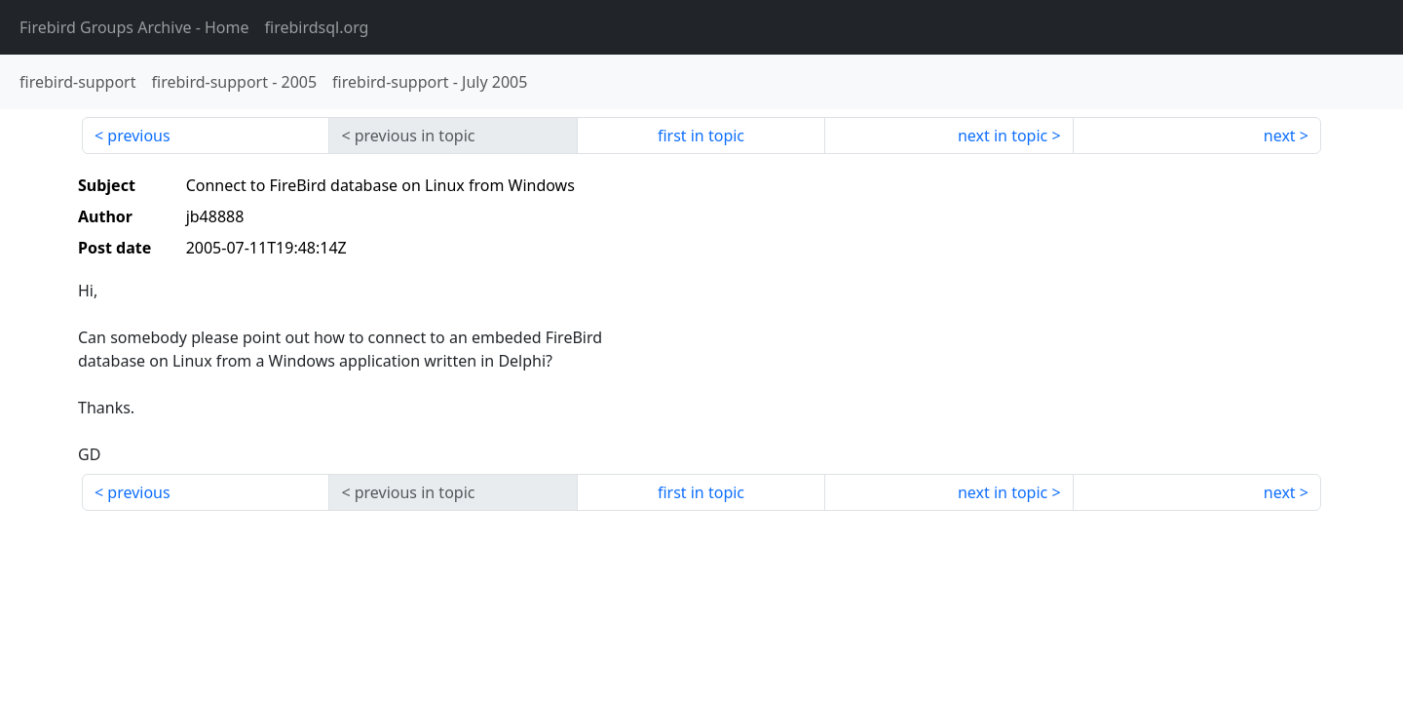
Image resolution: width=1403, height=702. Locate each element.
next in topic (1002, 135)
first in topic (701, 135)
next (1280, 135)
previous (138, 135)
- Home (134, 27)
